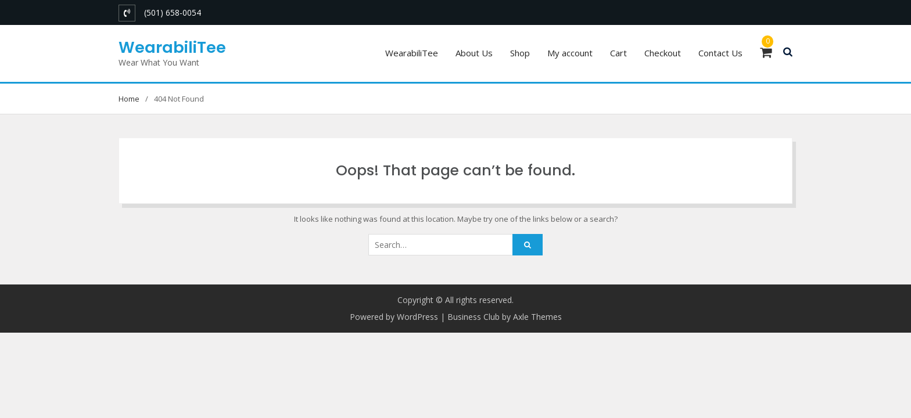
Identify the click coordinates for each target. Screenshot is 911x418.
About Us (474, 53)
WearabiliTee (172, 47)
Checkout (662, 53)
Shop (520, 53)
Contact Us (720, 53)
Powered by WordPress (394, 316)
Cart (618, 53)
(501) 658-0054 (172, 12)
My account (570, 53)
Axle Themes (537, 316)
